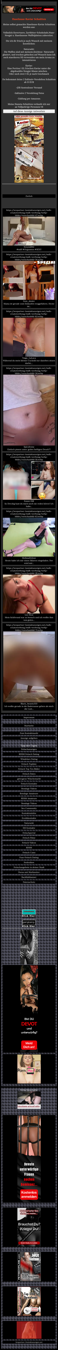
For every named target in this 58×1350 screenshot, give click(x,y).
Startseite (29, 725)
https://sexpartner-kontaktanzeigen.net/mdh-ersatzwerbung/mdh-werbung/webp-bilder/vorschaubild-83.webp (29, 337)
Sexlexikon (29, 862)
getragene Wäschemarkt (29, 778)
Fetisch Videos (29, 842)
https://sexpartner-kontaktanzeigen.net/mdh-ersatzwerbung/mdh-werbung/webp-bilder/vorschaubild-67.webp (29, 230)
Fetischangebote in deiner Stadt (29, 867)
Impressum (29, 717)
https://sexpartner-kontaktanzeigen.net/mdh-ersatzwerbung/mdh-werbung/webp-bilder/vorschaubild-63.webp (29, 537)
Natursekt (29, 823)
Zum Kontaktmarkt (29, 733)
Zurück (29, 196)
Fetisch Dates (29, 774)
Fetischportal (29, 833)
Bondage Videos (29, 788)
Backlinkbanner (28, 877)
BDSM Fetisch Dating (29, 754)
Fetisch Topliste (29, 764)
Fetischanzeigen (29, 749)
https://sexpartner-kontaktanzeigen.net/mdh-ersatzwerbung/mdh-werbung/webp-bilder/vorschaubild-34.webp (29, 409)
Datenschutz (29, 882)
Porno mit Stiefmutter (29, 872)
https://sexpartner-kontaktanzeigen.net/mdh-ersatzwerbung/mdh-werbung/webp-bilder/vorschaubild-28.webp (29, 594)
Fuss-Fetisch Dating (29, 857)
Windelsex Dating (29, 759)
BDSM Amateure (29, 798)
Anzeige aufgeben (28, 738)
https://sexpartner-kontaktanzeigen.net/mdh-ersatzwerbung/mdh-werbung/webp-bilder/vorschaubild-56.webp (29, 280)
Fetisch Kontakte (29, 783)
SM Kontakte (29, 828)
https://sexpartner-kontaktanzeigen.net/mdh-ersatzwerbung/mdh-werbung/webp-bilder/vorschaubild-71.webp (29, 667)
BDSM (29, 847)
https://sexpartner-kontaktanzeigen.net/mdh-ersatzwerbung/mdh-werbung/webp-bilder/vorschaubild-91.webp (29, 480)
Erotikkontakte (29, 818)
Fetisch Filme (29, 837)
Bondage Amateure (29, 793)
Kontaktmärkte (29, 813)
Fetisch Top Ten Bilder (29, 769)
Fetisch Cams (29, 852)
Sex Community (29, 808)
